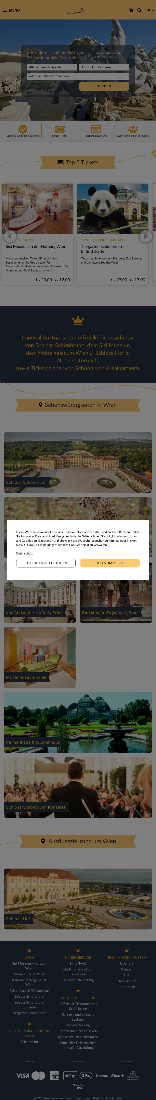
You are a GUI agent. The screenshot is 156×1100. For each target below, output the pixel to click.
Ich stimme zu (110, 563)
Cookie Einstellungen (46, 563)
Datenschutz (24, 553)
